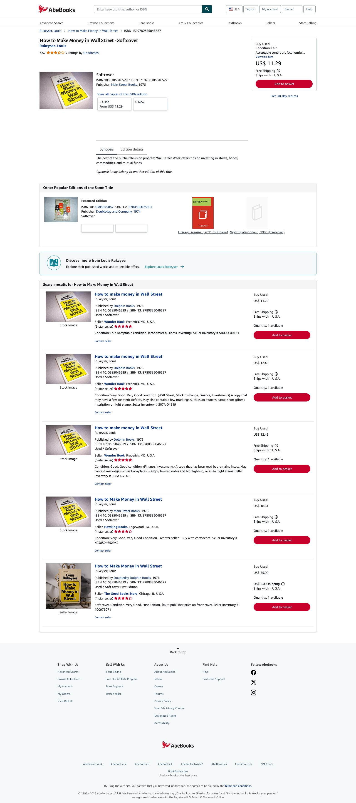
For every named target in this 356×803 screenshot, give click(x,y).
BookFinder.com (178, 773)
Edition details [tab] (132, 149)
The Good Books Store (121, 593)
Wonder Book (114, 322)
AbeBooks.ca (219, 764)
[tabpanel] (172, 165)
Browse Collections (100, 23)
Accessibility (161, 723)
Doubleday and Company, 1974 (118, 211)
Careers (158, 686)
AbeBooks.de (118, 764)
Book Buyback (114, 686)
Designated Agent (165, 715)
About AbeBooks (164, 671)
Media (158, 679)
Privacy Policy (162, 701)
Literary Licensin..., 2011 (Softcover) (203, 232)
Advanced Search (51, 23)
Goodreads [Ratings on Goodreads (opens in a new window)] (91, 53)
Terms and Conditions (238, 786)
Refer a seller (113, 693)
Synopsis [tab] (107, 149)
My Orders (64, 693)
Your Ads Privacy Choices (169, 708)
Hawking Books (115, 527)
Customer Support (214, 679)
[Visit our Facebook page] (253, 673)
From (114, 104)
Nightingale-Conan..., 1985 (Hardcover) (257, 232)
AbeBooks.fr (142, 764)
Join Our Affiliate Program (122, 679)
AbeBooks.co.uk (92, 764)
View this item (264, 56)
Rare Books (146, 23)
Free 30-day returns (284, 96)
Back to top (178, 652)
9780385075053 (140, 207)
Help (309, 9)
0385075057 (104, 207)
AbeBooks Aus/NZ (192, 764)
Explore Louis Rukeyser (165, 266)
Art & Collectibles (190, 23)
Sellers (270, 23)
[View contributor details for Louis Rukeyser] (53, 45)
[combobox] (148, 9)
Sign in (250, 9)
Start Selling (307, 23)
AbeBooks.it (165, 764)
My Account (270, 9)
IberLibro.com (243, 764)
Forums (158, 693)
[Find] (207, 9)
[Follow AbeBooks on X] (253, 682)
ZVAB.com (266, 764)
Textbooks (234, 23)
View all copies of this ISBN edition (122, 94)
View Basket (65, 701)
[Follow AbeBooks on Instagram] (253, 693)
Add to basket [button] (284, 84)
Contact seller (103, 341)
